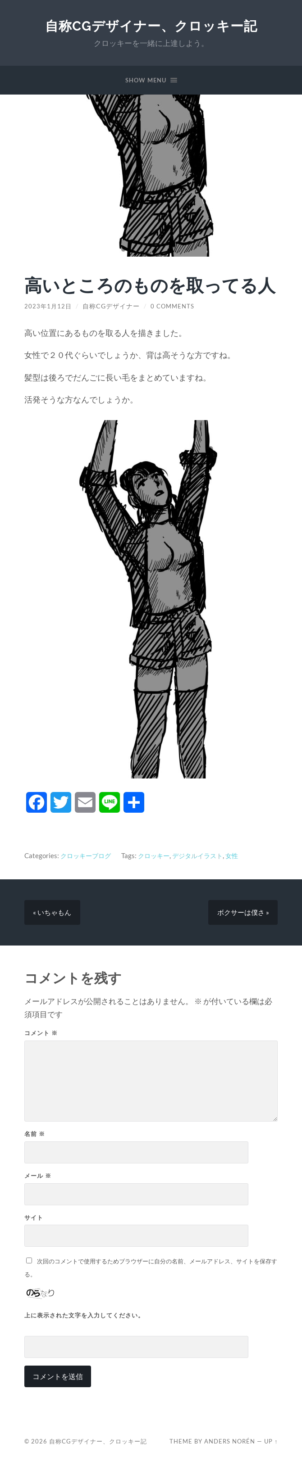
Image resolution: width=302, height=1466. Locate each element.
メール (37, 1177)
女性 (241, 855)
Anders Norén (229, 1443)
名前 (34, 1135)
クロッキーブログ (87, 855)
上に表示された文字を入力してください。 (84, 1316)
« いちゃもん (52, 913)
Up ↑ (271, 1443)
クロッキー (158, 855)
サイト (33, 1218)
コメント (41, 1034)
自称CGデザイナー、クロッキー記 (151, 26)
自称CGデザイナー (112, 306)
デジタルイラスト (205, 855)
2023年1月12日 (48, 306)
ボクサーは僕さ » (243, 913)
